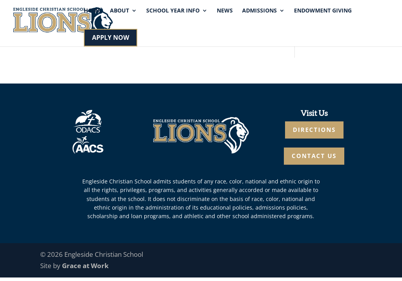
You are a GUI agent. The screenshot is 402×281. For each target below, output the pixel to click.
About (119, 11)
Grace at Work (85, 265)
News (225, 11)
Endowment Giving (323, 11)
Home (92, 11)
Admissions (259, 11)
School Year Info (173, 11)
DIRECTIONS (314, 129)
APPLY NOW (110, 37)
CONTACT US (314, 156)
